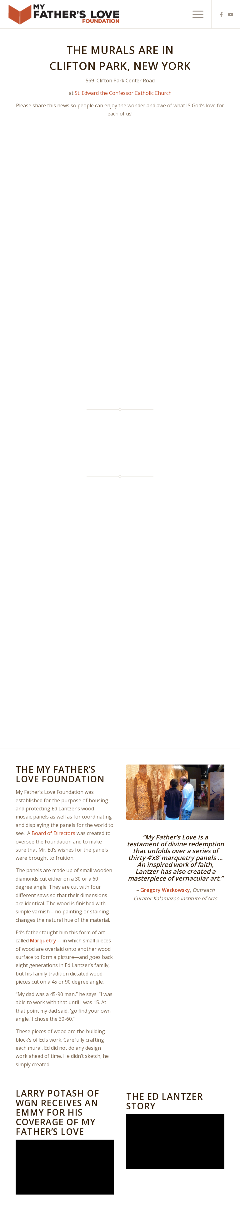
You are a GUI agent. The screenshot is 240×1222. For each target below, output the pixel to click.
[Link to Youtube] (230, 14)
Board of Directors (53, 833)
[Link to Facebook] (221, 14)
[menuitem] (194, 14)
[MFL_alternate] (64, 14)
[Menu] (194, 14)
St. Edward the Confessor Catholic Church (123, 93)
